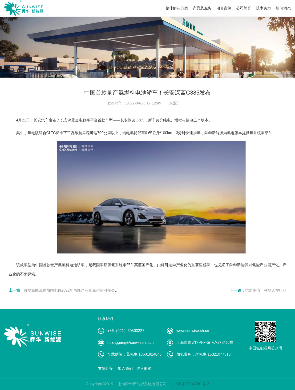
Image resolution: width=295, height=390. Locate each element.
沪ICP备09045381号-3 (190, 384)
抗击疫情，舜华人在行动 (266, 290)
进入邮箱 (143, 368)
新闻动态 (283, 8)
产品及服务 (202, 8)
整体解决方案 (177, 8)
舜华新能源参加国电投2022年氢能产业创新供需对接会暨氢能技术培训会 (84, 290)
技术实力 (263, 8)
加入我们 (125, 368)
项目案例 (223, 8)
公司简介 (243, 8)
